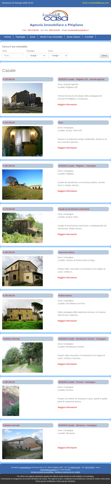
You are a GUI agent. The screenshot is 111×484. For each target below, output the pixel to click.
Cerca (104, 55)
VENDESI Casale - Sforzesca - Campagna (77, 425)
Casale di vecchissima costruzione (73, 209)
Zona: (50, 51)
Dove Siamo (73, 36)
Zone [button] (32, 36)
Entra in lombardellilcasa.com (95, 3)
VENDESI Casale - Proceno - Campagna (76, 382)
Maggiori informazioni (67, 104)
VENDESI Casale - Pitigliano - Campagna (77, 166)
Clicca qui (39, 481)
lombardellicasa (25, 467)
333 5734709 (33, 30)
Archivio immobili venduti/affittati (42, 472)
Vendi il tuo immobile (51, 36)
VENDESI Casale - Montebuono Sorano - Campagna (82, 339)
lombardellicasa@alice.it (78, 30)
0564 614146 (54, 30)
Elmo (60, 122)
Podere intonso (65, 295)
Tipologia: (30, 51)
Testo (4, 51)
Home (8, 36)
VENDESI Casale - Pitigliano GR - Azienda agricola (81, 79)
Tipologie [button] (20, 36)
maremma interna (66, 252)
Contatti (89, 36)
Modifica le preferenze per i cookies (67, 472)
